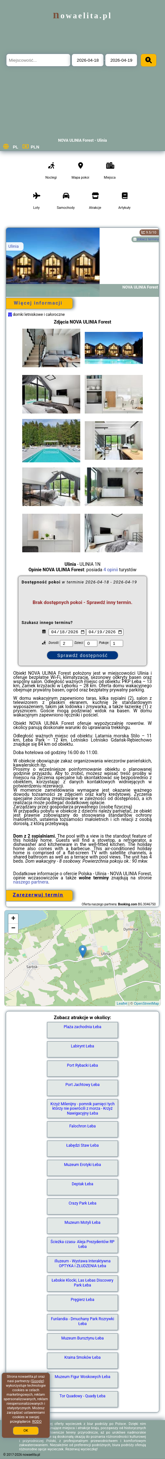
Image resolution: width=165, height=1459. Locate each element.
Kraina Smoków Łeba (82, 1357)
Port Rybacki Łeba (82, 1065)
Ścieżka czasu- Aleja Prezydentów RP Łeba (82, 1244)
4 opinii (110, 569)
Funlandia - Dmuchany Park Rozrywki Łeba (82, 1321)
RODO (37, 1421)
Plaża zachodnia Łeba (83, 1027)
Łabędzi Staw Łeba (82, 1145)
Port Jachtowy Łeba (82, 1084)
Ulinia (13, 246)
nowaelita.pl (82, 15)
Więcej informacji (38, 303)
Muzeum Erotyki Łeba (82, 1164)
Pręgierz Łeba (82, 1299)
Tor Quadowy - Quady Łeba (82, 1396)
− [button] (13, 928)
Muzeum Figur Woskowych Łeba (82, 1376)
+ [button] (13, 919)
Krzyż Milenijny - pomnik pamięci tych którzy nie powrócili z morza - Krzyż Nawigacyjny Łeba (82, 1109)
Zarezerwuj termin (38, 895)
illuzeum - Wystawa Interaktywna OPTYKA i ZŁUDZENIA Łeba (82, 1263)
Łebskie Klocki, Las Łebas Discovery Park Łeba (82, 1282)
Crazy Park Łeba (82, 1203)
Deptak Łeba (82, 1184)
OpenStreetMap (146, 1003)
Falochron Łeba (82, 1126)
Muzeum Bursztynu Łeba (82, 1338)
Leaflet (122, 1003)
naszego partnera (30, 882)
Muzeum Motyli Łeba (82, 1222)
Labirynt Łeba (82, 1046)
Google (37, 1381)
